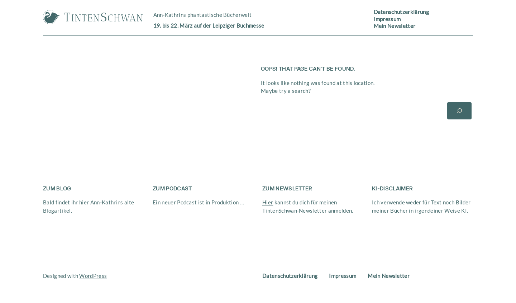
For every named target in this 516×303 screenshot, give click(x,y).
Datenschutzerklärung (401, 12)
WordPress (93, 276)
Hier (267, 202)
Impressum (387, 19)
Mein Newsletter (395, 26)
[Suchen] (459, 110)
